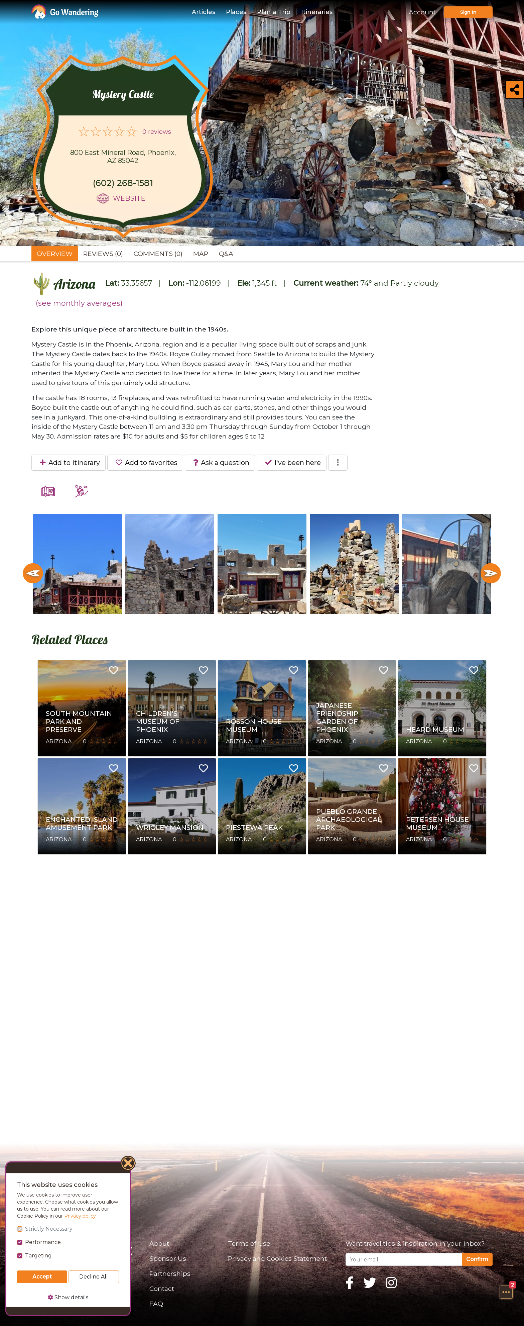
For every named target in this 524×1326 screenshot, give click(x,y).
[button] (506, 1292)
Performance (43, 1242)
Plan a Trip (273, 12)
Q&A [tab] (226, 254)
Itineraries (317, 12)
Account (422, 12)
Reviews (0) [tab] (103, 254)
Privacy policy (80, 1216)
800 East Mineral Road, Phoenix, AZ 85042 (123, 157)
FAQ (156, 1304)
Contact (161, 1289)
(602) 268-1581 (123, 183)
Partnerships (169, 1273)
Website (129, 198)
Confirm (477, 1259)
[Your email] (404, 1259)
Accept (42, 1276)
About (159, 1243)
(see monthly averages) (79, 303)
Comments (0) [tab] (158, 254)
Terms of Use (249, 1243)
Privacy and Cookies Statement (277, 1258)
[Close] (128, 1164)
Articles (203, 12)
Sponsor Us (167, 1258)
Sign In (468, 12)
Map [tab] (200, 254)
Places (236, 12)
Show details (68, 1297)
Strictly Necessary (49, 1229)
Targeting (38, 1255)
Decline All (93, 1276)
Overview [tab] (55, 254)
